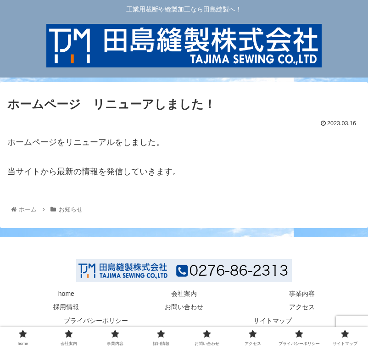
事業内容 (302, 293)
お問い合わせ (184, 307)
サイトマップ (272, 320)
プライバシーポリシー (96, 320)
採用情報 (66, 307)
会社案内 (184, 293)
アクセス (302, 307)
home (66, 293)
